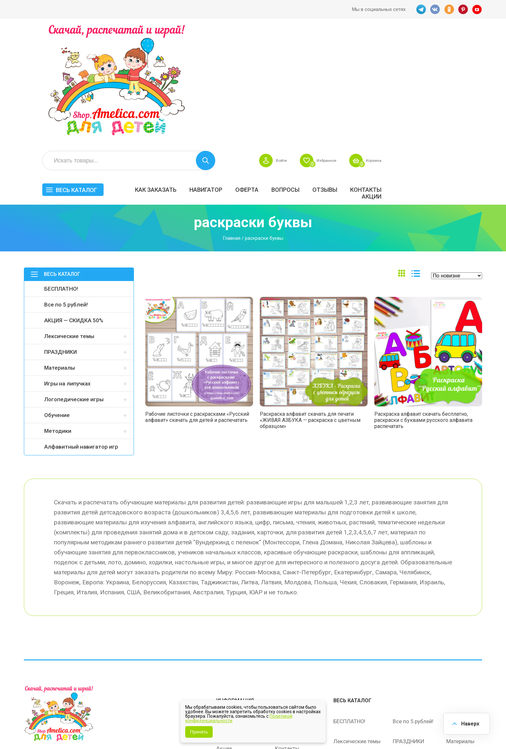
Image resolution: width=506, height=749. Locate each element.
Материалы (59, 254)
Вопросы (384, 73)
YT (477, 9)
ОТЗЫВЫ (423, 73)
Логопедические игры (74, 286)
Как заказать (254, 73)
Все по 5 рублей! (66, 191)
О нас (282, 647)
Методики (57, 317)
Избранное (418, 44)
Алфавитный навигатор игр (81, 333)
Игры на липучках (67, 270)
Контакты (464, 73)
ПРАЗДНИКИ (60, 238)
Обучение (57, 301)
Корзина (470, 44)
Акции (470, 79)
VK (435, 9)
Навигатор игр (292, 606)
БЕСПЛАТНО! (61, 175)
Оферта (345, 73)
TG (420, 9)
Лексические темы (69, 222)
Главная (231, 124)
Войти (370, 44)
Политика (228, 660)
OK (449, 9)
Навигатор (304, 73)
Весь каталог (175, 73)
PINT (463, 9)
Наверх (469, 723)
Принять (199, 731)
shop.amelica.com (123, 729)
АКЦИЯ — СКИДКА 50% (73, 207)
